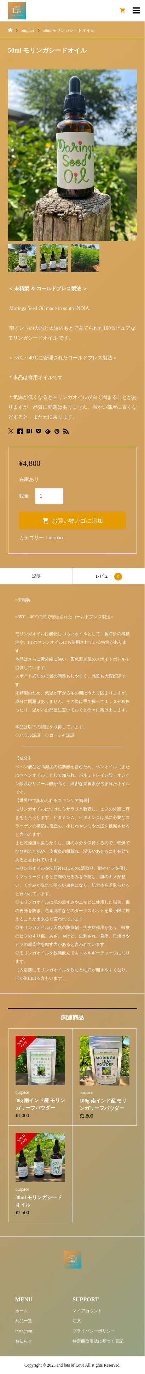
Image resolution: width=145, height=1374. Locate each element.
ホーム (21, 1310)
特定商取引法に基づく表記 (97, 1341)
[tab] (36, 576)
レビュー (108, 576)
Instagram (23, 1331)
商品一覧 (23, 1320)
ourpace (56, 537)
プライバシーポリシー (93, 1331)
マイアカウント (87, 1310)
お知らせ (23, 1341)
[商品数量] (49, 496)
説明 (36, 576)
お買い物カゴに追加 (77, 521)
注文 (76, 1320)
